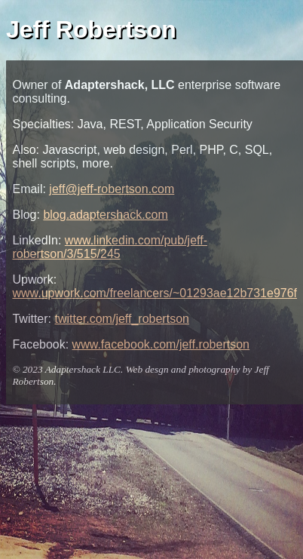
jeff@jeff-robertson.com (111, 189)
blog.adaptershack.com (105, 214)
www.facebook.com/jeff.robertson (160, 344)
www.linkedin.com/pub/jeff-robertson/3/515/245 (109, 247)
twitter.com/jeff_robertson (121, 318)
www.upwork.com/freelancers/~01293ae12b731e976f (154, 293)
